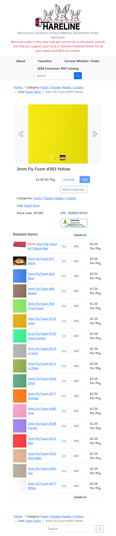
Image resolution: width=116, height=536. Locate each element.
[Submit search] (78, 75)
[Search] (54, 75)
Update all (80, 235)
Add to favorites (74, 189)
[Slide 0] (53, 158)
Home (18, 87)
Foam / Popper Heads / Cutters (62, 87)
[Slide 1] (62, 158)
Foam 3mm (33, 92)
